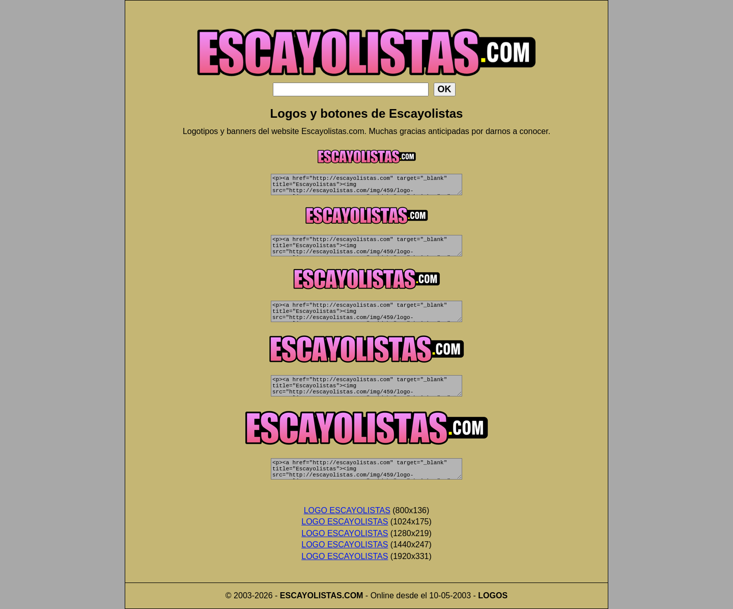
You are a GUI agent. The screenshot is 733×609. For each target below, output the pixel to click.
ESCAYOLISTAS (311, 595)
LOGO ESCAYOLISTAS (347, 510)
